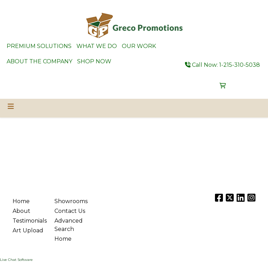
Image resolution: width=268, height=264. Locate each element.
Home (21, 201)
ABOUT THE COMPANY (39, 61)
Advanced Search (68, 224)
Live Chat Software (16, 259)
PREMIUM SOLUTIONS (39, 46)
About (21, 211)
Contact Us (69, 211)
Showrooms (71, 201)
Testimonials (29, 220)
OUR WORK (139, 46)
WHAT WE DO (96, 46)
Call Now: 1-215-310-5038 (222, 65)
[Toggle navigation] (10, 106)
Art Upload (28, 230)
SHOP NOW (94, 61)
